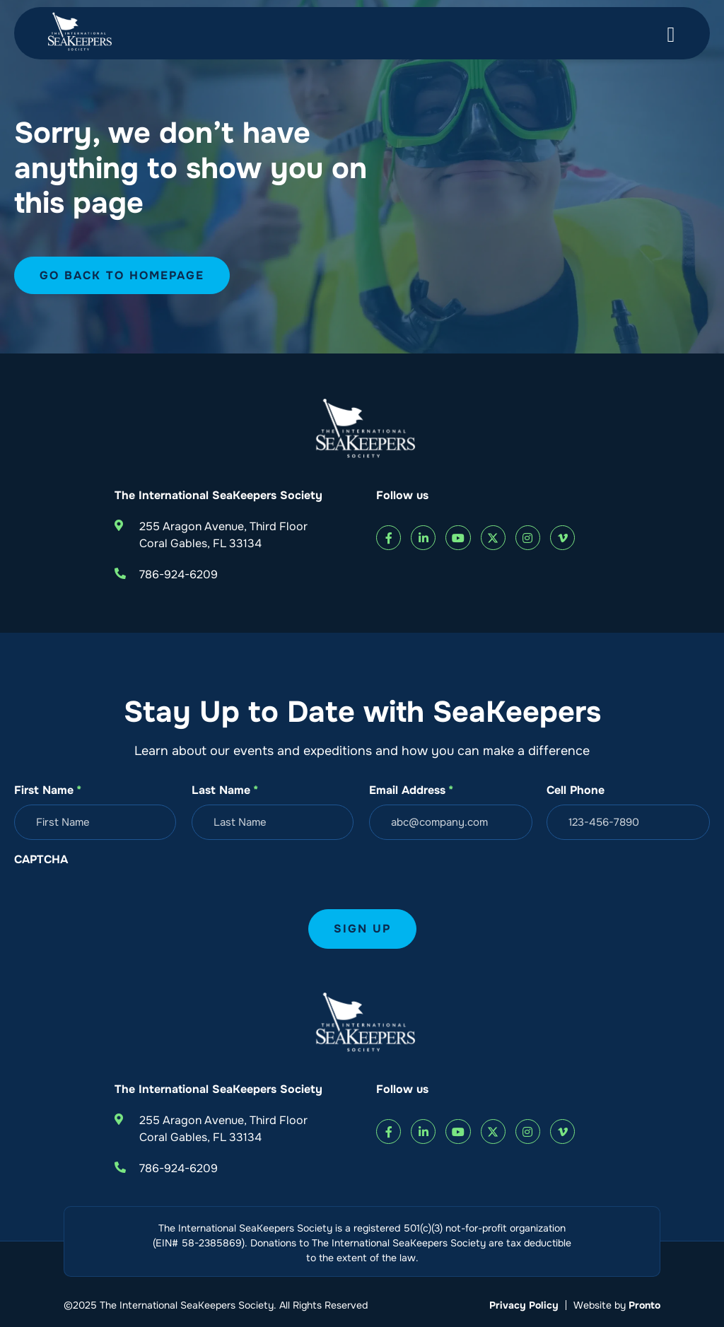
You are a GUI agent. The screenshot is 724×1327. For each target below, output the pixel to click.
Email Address (411, 790)
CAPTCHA (41, 859)
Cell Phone (576, 790)
